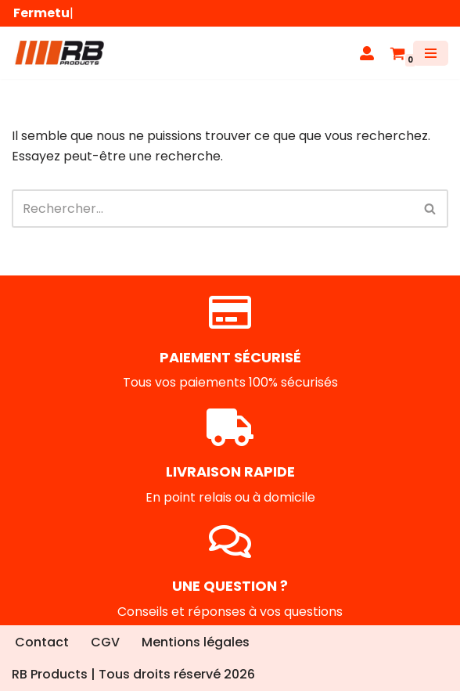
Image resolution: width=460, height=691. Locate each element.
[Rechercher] (212, 208)
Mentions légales (196, 642)
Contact (42, 642)
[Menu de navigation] (430, 53)
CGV (105, 642)
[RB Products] (59, 53)
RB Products (50, 674)
